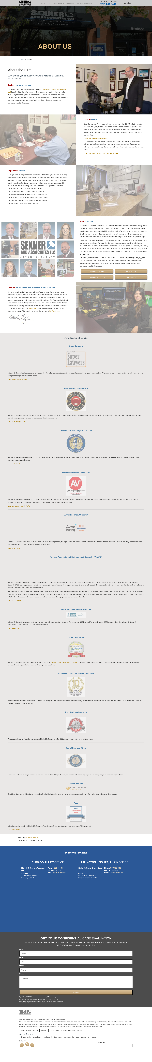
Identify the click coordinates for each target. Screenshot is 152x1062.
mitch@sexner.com (59, 872)
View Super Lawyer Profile (17, 379)
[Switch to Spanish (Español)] (127, 3)
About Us (47, 3)
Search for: (101, 1042)
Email (21, 957)
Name (21, 949)
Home (41, 3)
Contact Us (88, 3)
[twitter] (27, 1044)
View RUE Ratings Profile (17, 421)
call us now (32, 308)
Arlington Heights (25, 1037)
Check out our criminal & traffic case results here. (101, 153)
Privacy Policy (54, 1030)
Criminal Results (25, 1030)
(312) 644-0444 (108, 4)
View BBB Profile (14, 628)
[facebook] (22, 1045)
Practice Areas (59, 3)
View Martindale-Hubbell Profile (19, 506)
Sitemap (80, 1030)
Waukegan (46, 1037)
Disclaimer (44, 1030)
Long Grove (85, 1037)
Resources (71, 3)
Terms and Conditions (68, 1030)
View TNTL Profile (14, 464)
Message (22, 974)
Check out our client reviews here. (96, 138)
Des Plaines (37, 1037)
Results (80, 3)
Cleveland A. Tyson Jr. (97, 277)
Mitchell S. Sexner (97, 271)
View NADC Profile (14, 600)
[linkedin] (32, 1045)
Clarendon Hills (69, 1037)
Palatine (93, 1037)
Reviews (35, 1030)
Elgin (77, 1037)
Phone (21, 965)
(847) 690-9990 (115, 868)
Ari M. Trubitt (131, 271)
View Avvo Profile (14, 548)
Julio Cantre (131, 277)
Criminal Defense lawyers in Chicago (64, 662)
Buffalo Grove (56, 1037)
